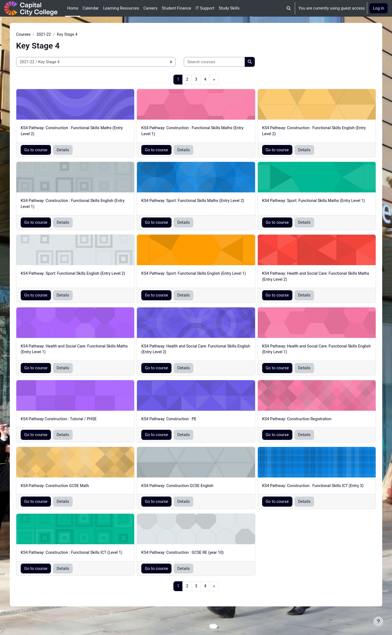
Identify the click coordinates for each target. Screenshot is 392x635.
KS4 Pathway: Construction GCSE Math (68, 488)
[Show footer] (378, 621)
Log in (378, 8)
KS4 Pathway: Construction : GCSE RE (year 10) (188, 561)
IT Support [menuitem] (204, 8)
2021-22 (57, 34)
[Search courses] (227, 62)
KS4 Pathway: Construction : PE (174, 421)
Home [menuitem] (72, 8)
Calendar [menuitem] (90, 8)
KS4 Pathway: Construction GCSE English (183, 488)
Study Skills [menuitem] (229, 8)
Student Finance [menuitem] (176, 8)
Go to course (48, 150)
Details (75, 150)
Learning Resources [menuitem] (121, 8)
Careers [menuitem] (150, 8)
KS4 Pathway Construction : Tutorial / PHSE (72, 421)
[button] (289, 8)
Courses (36, 34)
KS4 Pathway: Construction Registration (294, 421)
